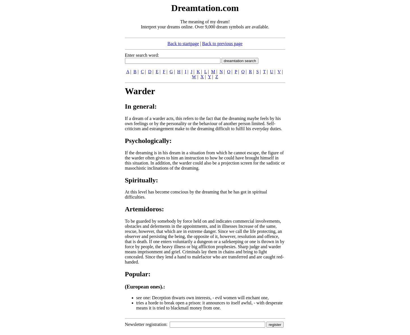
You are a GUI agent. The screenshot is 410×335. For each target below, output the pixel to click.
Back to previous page (222, 43)
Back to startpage (183, 43)
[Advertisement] (90, 87)
